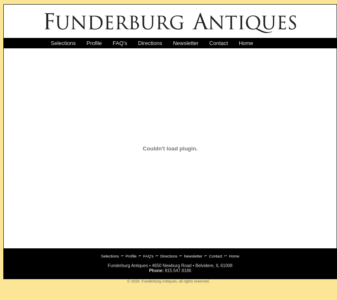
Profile (94, 43)
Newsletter (185, 43)
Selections (63, 43)
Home (246, 43)
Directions (150, 43)
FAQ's (120, 43)
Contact (218, 43)
